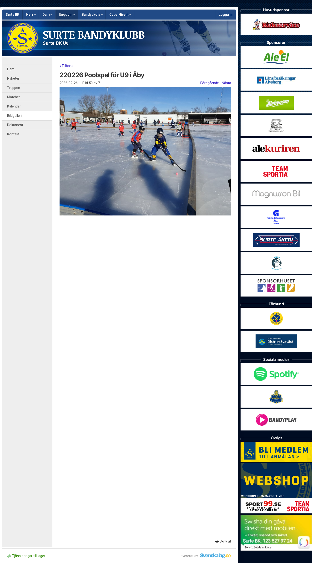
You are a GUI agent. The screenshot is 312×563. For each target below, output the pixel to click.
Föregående (209, 83)
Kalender (14, 106)
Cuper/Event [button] (120, 14)
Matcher (13, 97)
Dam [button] (47, 14)
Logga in (225, 14)
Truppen (13, 88)
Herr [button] (31, 14)
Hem (11, 69)
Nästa (226, 83)
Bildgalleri (14, 116)
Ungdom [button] (67, 14)
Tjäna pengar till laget (26, 556)
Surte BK (12, 14)
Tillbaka (66, 66)
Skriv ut (223, 541)
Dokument (15, 125)
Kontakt (13, 134)
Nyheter (13, 79)
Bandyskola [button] (92, 14)
